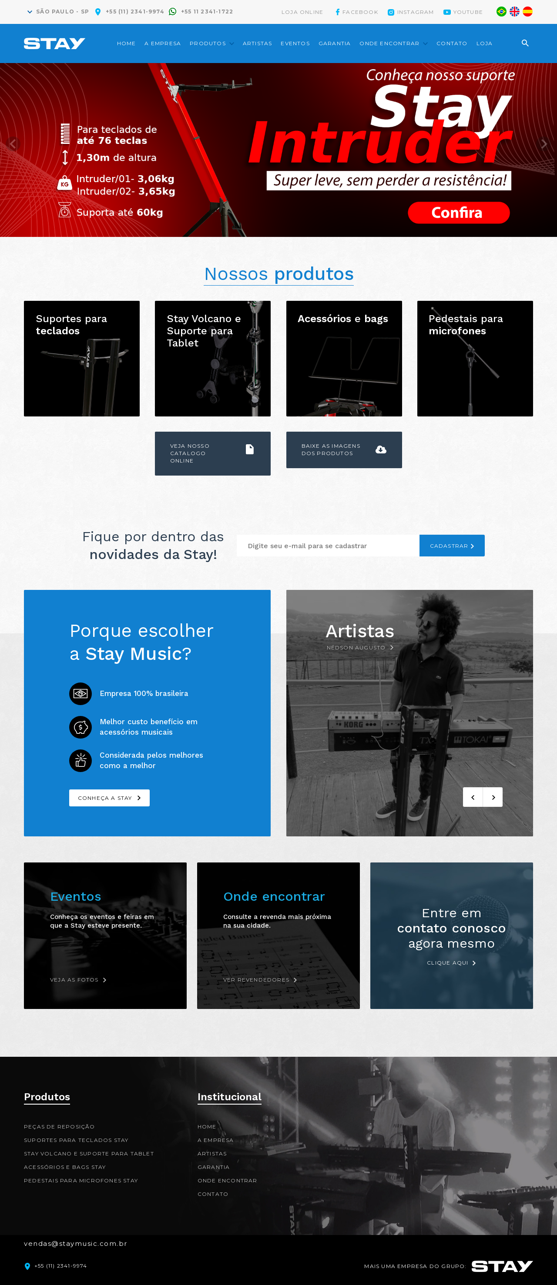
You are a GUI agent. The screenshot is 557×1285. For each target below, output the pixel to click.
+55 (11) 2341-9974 (135, 11)
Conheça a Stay (105, 798)
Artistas (257, 43)
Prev (13, 150)
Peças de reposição (59, 1126)
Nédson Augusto (356, 647)
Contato (451, 43)
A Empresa (162, 43)
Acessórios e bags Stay (65, 1167)
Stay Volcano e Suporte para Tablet (204, 331)
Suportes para (71, 325)
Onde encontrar (389, 43)
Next (543, 150)
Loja (484, 43)
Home (126, 43)
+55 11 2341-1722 (207, 11)
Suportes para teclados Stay (76, 1140)
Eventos (295, 43)
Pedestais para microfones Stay (81, 1180)
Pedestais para (466, 325)
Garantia (335, 43)
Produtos (208, 43)
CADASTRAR (449, 546)
